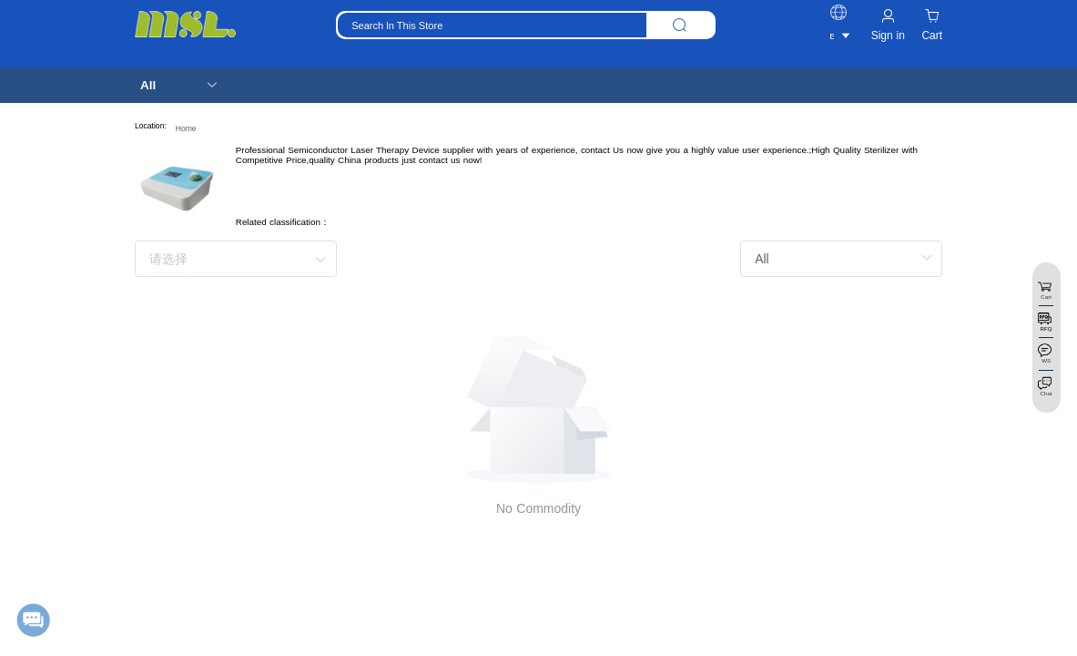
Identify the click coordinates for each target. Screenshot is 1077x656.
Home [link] (186, 128)
